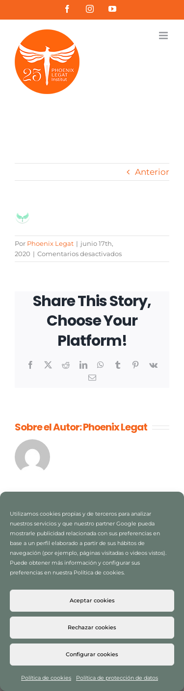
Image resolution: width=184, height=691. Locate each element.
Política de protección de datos (117, 677)
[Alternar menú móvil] (164, 35)
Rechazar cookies (92, 627)
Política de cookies (46, 677)
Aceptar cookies (92, 600)
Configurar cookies (92, 654)
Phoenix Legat (50, 243)
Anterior (152, 172)
